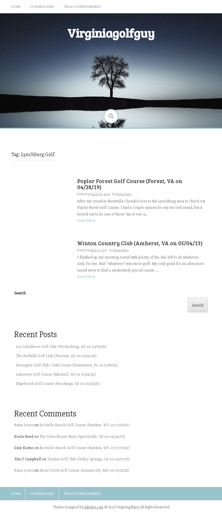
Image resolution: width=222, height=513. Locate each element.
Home (16, 7)
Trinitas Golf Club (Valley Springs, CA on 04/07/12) (88, 459)
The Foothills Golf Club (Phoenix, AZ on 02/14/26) (56, 355)
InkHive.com (93, 507)
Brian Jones (23, 424)
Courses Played (41, 7)
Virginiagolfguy (111, 33)
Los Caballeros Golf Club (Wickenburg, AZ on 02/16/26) (61, 346)
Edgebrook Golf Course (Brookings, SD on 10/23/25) (58, 383)
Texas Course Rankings (82, 7)
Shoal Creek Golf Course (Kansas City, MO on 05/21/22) (84, 470)
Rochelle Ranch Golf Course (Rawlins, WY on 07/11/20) (84, 424)
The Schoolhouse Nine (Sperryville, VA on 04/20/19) (82, 436)
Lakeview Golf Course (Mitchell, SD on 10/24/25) (56, 374)
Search (20, 293)
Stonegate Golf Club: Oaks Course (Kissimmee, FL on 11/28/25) (67, 365)
